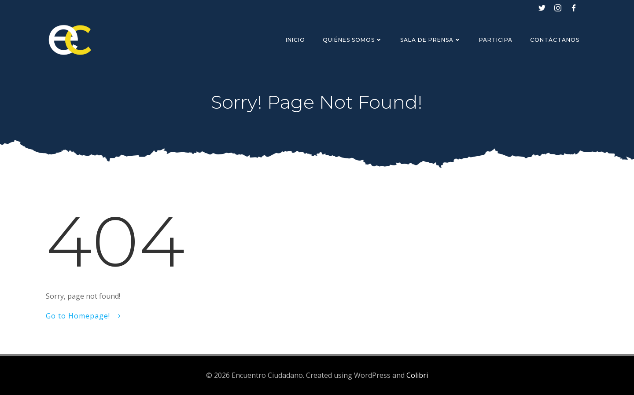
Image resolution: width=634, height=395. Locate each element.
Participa (495, 40)
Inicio (295, 40)
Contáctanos (554, 40)
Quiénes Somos (353, 40)
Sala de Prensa (430, 40)
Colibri (417, 375)
